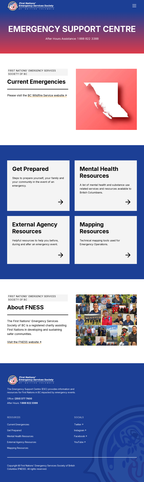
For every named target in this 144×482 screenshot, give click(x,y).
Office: (19, 398)
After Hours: (22, 403)
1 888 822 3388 (88, 38)
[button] (134, 6)
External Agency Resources (21, 442)
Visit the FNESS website (23, 342)
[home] (30, 6)
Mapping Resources (17, 448)
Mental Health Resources (20, 436)
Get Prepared (14, 430)
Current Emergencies (18, 424)
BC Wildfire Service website (46, 95)
